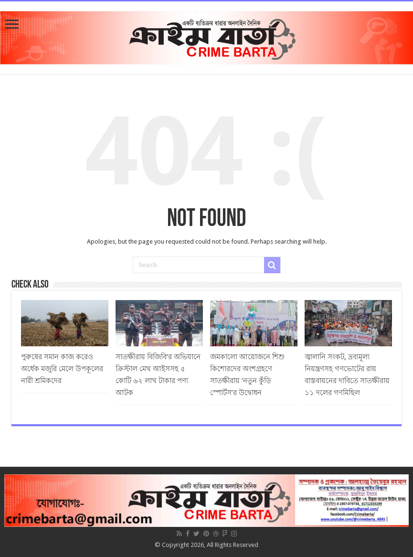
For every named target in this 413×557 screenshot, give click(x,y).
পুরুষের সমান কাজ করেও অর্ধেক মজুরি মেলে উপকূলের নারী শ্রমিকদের (62, 369)
